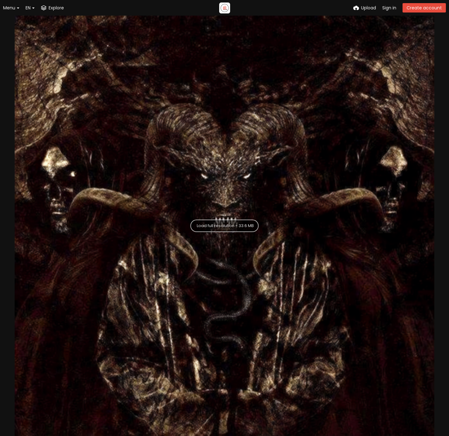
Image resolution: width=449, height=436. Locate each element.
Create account (424, 8)
